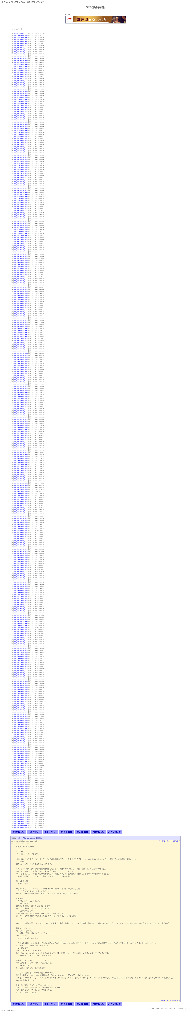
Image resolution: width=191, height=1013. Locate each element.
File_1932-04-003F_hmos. (21, 373)
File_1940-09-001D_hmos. (21, 642)
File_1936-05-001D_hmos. (21, 495)
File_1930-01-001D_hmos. (21, 260)
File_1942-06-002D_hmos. (21, 716)
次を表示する (175, 841)
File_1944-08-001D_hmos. (21, 786)
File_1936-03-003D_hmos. (21, 491)
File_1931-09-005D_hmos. (21, 307)
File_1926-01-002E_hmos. (21, 130)
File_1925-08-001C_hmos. (21, 116)
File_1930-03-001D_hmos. (21, 264)
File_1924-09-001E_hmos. (21, 91)
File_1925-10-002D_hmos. (21, 120)
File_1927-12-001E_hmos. (21, 196)
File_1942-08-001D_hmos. (21, 720)
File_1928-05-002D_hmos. (21, 208)
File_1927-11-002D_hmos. (21, 194)
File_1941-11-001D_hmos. (21, 681)
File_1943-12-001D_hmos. (21, 763)
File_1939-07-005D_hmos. (21, 602)
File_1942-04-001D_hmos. (21, 706)
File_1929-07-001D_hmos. (21, 250)
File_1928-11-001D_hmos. (21, 233)
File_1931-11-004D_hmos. (21, 334)
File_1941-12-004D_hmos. (21, 689)
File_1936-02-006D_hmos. (21, 474)
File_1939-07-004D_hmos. (21, 600)
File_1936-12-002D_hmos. (21, 510)
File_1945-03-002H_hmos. (21, 800)
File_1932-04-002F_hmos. (21, 371)
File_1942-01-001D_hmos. (21, 693)
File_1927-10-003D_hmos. (21, 188)
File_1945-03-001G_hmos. (21, 798)
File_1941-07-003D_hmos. (21, 664)
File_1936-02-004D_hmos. (21, 470)
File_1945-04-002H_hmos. (21, 807)
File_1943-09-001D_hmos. (21, 755)
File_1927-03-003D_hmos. (21, 159)
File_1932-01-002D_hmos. (21, 347)
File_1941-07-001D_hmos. (21, 660)
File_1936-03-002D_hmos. (21, 489)
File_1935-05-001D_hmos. (21, 441)
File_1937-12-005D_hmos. (21, 553)
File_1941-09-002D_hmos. (21, 673)
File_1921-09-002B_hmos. (21, 41)
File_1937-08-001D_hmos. (21, 528)
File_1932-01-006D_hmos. (21, 355)
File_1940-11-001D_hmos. (21, 644)
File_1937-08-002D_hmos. (21, 530)
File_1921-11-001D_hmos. (21, 47)
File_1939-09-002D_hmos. (21, 617)
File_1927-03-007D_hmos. (21, 167)
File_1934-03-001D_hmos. (21, 417)
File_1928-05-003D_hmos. (21, 210)
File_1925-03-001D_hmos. (21, 109)
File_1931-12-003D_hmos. (21, 342)
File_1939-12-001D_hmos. (21, 627)
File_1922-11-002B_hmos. (21, 68)
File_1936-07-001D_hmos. (21, 499)
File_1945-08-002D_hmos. (21, 827)
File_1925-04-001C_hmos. (21, 113)
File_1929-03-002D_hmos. (21, 243)
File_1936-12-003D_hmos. (21, 512)
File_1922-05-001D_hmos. (21, 62)
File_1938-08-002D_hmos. (21, 580)
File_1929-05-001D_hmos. (21, 246)
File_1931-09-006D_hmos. (21, 309)
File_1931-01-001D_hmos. (21, 279)
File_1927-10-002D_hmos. (21, 186)
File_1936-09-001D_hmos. (21, 503)
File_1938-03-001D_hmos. (21, 563)
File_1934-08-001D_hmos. (21, 425)
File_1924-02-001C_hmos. (21, 80)
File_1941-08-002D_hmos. (21, 668)
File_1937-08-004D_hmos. (21, 534)
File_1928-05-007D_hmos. (21, 219)
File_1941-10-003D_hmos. (21, 679)
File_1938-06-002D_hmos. (21, 574)
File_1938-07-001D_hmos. (21, 576)
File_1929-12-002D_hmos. (21, 258)
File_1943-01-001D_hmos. (21, 732)
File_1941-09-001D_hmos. (21, 670)
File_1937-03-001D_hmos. (21, 518)
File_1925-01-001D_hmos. (21, 101)
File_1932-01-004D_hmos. (21, 351)
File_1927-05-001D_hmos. (21, 180)
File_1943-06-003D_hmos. (21, 747)
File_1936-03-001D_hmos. (21, 487)
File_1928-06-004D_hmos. (21, 227)
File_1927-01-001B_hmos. (21, 146)
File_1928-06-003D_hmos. (21, 225)
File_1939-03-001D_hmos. (21, 586)
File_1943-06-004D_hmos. (21, 749)
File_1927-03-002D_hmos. (21, 157)
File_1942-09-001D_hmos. (21, 724)
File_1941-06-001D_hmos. (21, 656)
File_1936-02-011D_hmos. (21, 485)
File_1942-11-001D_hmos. (21, 728)
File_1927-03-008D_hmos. (21, 169)
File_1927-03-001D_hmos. (21, 155)
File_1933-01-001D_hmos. (21, 400)
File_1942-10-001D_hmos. (21, 726)
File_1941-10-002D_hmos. (21, 677)
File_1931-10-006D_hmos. (21, 326)
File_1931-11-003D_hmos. (21, 332)
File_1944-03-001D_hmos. (21, 769)
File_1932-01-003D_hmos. (21, 349)
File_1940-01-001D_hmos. (21, 629)
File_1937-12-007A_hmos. (21, 35)
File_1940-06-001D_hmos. (21, 635)
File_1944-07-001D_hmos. (21, 780)
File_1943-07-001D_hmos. (21, 751)
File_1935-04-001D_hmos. (21, 437)
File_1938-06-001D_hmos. (21, 571)
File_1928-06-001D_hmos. (21, 221)
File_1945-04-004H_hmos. (21, 811)
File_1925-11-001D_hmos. (21, 122)
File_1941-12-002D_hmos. (21, 685)
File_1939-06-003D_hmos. (21, 592)
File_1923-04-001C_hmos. (21, 70)
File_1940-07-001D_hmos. (21, 637)
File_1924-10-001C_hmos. (21, 97)
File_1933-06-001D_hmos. (21, 408)
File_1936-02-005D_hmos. (21, 472)
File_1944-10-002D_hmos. (21, 794)
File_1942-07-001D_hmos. (21, 718)
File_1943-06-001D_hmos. (21, 743)
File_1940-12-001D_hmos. (21, 646)
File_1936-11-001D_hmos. (21, 505)
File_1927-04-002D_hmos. (21, 177)
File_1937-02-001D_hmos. (21, 516)
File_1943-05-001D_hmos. (21, 741)
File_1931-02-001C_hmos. (21, 281)
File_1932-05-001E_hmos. (21, 375)
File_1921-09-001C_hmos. (21, 39)
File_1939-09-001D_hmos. (21, 615)
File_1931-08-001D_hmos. (21, 297)
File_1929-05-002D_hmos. (21, 248)
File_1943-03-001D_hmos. (21, 736)
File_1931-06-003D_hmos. (21, 291)
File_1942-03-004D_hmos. (21, 703)
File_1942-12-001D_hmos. (21, 730)
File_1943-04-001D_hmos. (21, 739)
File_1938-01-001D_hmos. (21, 559)
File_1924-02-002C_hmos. (21, 83)
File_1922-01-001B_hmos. (21, 54)
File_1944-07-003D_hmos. (21, 784)
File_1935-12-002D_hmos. (21, 458)
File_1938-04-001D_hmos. (21, 565)
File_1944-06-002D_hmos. (21, 778)
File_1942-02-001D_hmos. (21, 695)
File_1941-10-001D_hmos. (21, 675)
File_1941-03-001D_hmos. (21, 650)
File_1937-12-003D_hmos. (21, 549)
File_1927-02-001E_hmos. (21, 153)
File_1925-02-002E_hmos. (21, 107)
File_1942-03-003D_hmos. (21, 701)
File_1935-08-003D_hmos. (21, 448)
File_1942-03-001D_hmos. (21, 697)
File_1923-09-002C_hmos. (21, 74)
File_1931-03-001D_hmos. (21, 283)
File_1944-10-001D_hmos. (21, 792)
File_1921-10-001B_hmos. (21, 43)
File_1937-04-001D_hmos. (21, 520)
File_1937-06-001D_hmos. (21, 522)
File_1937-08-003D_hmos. (21, 532)
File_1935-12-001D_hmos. (21, 456)
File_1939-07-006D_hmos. (21, 604)
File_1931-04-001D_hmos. (21, 285)
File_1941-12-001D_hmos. (21, 683)
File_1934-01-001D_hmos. (21, 415)
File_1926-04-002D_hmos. (21, 136)
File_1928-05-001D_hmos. (21, 206)
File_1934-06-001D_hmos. (21, 421)
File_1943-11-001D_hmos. (21, 761)
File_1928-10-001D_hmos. (21, 231)
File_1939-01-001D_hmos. (21, 584)
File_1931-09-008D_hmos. (21, 314)
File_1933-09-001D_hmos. (21, 411)
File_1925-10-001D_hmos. (21, 118)
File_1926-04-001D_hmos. (21, 134)
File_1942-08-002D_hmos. (21, 722)
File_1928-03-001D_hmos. (21, 202)
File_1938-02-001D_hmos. (21, 561)
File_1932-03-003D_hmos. (21, 365)
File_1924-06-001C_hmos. (21, 89)
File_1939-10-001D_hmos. (21, 619)
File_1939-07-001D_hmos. (21, 594)
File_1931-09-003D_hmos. (21, 303)
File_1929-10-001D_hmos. (21, 254)
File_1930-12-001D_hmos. (21, 276)
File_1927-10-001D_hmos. (21, 184)
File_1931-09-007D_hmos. (21, 312)
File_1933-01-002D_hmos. (21, 402)
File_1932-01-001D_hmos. (21, 345)
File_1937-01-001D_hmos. (21, 514)
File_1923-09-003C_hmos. (21, 76)
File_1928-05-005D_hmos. (21, 215)
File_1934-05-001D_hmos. (21, 419)
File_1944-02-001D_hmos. (21, 767)
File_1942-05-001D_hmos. (21, 710)
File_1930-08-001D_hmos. (21, 268)
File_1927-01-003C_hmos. (21, 151)
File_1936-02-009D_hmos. (21, 481)
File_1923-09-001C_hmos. (21, 72)
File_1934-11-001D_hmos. (21, 429)
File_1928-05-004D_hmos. (21, 213)
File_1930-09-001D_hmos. (21, 270)
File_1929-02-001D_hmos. (21, 239)
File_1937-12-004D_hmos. (21, 551)
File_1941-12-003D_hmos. (21, 687)
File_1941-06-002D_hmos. (21, 658)
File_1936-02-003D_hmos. (21, 468)
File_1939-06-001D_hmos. (21, 588)
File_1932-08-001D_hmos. (21, 388)
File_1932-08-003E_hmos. (21, 392)
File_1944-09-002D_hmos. (21, 790)
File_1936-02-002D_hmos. (21, 466)
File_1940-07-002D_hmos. (21, 640)
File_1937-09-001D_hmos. (21, 536)
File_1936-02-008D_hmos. (21, 479)
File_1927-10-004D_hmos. (21, 190)
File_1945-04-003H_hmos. (21, 809)
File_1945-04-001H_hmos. (21, 805)
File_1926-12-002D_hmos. (21, 144)
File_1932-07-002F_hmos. (21, 384)
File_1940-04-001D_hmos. (21, 631)
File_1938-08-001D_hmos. (21, 578)
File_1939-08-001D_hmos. (21, 613)
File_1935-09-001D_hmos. (21, 450)
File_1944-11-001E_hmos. (21, 796)
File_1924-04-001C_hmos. (21, 87)
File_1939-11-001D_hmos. (21, 621)
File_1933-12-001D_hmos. (21, 413)
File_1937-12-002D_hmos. (21, 547)
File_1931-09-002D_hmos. (21, 301)
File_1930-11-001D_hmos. (21, 274)
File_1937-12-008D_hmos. (21, 557)
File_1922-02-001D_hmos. (21, 56)
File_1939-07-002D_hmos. (21, 596)
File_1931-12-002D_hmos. (21, 340)
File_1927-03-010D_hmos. (21, 173)
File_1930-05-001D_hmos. (21, 266)
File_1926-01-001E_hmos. (21, 128)
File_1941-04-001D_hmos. (21, 652)
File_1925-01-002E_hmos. (21, 103)
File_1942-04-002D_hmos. (21, 708)
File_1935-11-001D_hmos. (21, 454)
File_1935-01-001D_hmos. (21, 433)
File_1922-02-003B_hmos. (21, 60)
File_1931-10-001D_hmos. (21, 316)
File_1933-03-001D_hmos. (21, 406)
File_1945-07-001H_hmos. (21, 821)
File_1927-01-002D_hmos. (21, 149)
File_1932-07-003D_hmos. (21, 386)
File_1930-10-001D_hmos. (21, 272)
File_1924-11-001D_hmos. (21, 99)
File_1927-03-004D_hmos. (21, 161)
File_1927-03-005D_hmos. (21, 163)
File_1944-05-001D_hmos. (21, 774)
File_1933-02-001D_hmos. (21, 404)
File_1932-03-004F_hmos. (21, 367)
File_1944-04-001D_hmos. (21, 772)
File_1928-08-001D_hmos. (21, 229)
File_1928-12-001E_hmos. (21, 235)
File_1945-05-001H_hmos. (21, 813)
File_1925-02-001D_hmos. (21, 105)
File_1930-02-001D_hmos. (21, 262)
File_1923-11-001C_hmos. (21, 78)
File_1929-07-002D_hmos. (21, 252)
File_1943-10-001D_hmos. (21, 759)
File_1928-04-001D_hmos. (21, 204)
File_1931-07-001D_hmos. (21, 295)
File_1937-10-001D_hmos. (21, 541)
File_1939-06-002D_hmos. (21, 590)
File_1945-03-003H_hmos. (21, 802)
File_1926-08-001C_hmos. (21, 138)
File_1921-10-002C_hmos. (21, 45)
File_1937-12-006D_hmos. (21, 555)
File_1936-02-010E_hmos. (21, 483)
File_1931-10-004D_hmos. (21, 322)
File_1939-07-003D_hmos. (21, 598)
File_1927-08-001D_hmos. (21, 182)
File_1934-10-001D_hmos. (21, 427)
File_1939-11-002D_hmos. (21, 623)
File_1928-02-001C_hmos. (21, 200)
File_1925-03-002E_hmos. (21, 111)
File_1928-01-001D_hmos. (21, 198)
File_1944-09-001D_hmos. (21, 788)
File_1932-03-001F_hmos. (21, 361)
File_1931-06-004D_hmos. (21, 293)
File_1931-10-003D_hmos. (21, 320)
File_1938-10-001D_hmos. (21, 582)
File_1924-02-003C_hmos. (21, 85)
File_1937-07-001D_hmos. (21, 524)
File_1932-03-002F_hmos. (21, 363)
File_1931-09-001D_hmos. (21, 299)
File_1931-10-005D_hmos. (21, 324)
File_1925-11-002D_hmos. (21, 124)
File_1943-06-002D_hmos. (21, 745)
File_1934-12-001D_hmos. (21, 431)
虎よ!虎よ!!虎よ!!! (19, 33)
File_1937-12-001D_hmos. (21, 545)
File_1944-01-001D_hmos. (21, 765)
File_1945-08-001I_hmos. (20, 825)
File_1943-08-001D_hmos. (21, 753)
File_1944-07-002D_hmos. (21, 782)
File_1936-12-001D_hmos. (21, 507)
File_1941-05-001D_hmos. (21, 654)
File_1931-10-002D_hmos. (21, 318)
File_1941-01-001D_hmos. (21, 648)
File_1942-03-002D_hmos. (21, 699)
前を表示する (164, 841)
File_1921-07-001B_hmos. (21, 37)
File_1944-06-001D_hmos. (21, 776)
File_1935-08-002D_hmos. (21, 446)
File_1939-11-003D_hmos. (21, 625)
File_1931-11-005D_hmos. (21, 336)
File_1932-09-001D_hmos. (21, 394)
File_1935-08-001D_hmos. (21, 444)
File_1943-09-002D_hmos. (21, 757)
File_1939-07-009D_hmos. (21, 611)
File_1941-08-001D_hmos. (21, 666)
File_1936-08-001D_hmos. (21, 501)
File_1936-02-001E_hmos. (21, 464)
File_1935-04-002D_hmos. (21, 439)
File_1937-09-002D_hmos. (21, 538)
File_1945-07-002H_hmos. (21, 823)
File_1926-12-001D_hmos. (21, 142)
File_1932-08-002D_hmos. (21, 390)
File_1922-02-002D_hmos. (21, 58)
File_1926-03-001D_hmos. (21, 132)
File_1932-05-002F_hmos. (21, 378)
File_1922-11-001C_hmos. (21, 66)
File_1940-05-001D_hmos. (21, 633)
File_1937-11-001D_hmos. (21, 543)
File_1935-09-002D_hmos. (21, 452)
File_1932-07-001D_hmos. (21, 382)
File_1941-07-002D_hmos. (21, 662)
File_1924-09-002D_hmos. (21, 93)
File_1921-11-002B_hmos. (21, 50)
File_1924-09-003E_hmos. (21, 95)
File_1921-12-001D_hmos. (21, 52)
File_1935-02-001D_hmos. (21, 435)
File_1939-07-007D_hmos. (21, 607)
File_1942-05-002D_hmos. (21, 712)
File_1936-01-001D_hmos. (21, 460)
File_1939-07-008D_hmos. (21, 609)
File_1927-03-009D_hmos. (21, 171)
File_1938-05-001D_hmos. (21, 569)
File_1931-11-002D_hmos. (21, 330)
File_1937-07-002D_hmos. (21, 526)
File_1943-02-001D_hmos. (21, 734)
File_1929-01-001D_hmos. (21, 237)
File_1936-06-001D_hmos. (21, 497)
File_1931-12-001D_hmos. (21, 338)
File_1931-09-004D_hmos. (21, 305)
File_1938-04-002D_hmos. (21, 567)
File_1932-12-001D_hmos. (21, 398)
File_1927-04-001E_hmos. (21, 175)
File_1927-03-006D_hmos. (21, 165)
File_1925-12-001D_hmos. (21, 126)
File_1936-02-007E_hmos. (21, 477)
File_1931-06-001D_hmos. (21, 287)
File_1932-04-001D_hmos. (21, 369)
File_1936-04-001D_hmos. (21, 493)
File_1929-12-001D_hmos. (21, 256)
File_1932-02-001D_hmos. (21, 359)
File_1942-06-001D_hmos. (21, 714)
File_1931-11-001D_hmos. (21, 328)
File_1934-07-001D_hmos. (21, 423)
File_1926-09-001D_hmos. (21, 140)
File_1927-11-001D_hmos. (21, 192)
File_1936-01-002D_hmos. (21, 462)
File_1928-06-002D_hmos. (21, 223)
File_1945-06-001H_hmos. (21, 817)
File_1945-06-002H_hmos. (21, 819)
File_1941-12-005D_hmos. (21, 691)
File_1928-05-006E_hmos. (21, 217)
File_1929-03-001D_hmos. (21, 241)
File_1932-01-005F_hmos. (21, 353)
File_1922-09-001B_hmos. (21, 64)
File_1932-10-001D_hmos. (21, 396)
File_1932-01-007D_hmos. (21, 357)
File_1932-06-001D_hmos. (21, 380)
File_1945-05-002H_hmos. (21, 815)
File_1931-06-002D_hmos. (21, 289)
